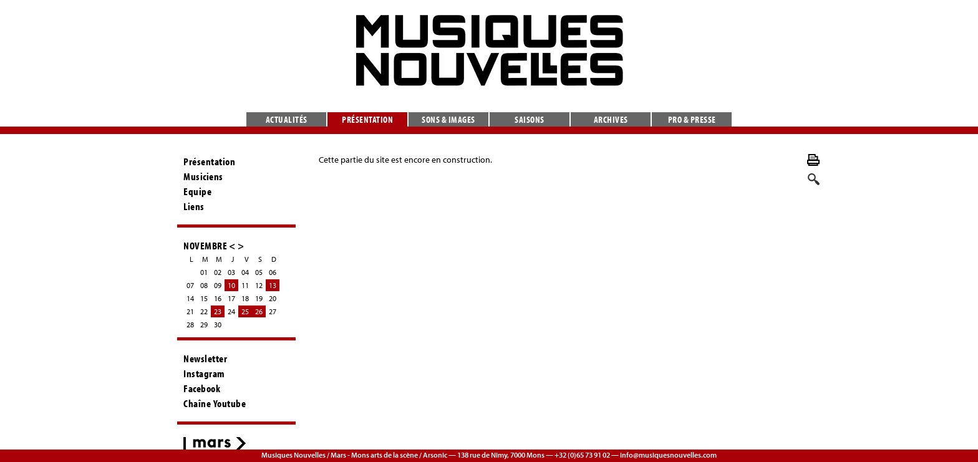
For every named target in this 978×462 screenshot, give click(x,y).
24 (231, 311)
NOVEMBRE (205, 245)
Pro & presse (692, 119)
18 (245, 298)
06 (272, 272)
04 (245, 272)
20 (272, 298)
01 (204, 272)
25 (245, 311)
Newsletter (205, 358)
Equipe (197, 191)
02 (217, 272)
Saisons (530, 119)
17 (231, 298)
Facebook (201, 388)
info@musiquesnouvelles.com (668, 455)
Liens (194, 206)
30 (217, 324)
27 (272, 311)
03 (231, 272)
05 (259, 272)
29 (204, 324)
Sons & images (448, 119)
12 (259, 285)
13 (272, 285)
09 (217, 285)
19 (259, 298)
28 (190, 324)
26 (259, 311)
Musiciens (203, 176)
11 (245, 285)
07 (190, 285)
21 (190, 311)
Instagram (204, 373)
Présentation (367, 119)
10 (231, 285)
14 (190, 298)
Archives (611, 119)
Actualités (286, 119)
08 (204, 285)
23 (217, 311)
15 (204, 298)
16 (217, 298)
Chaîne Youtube (214, 403)
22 (204, 311)
